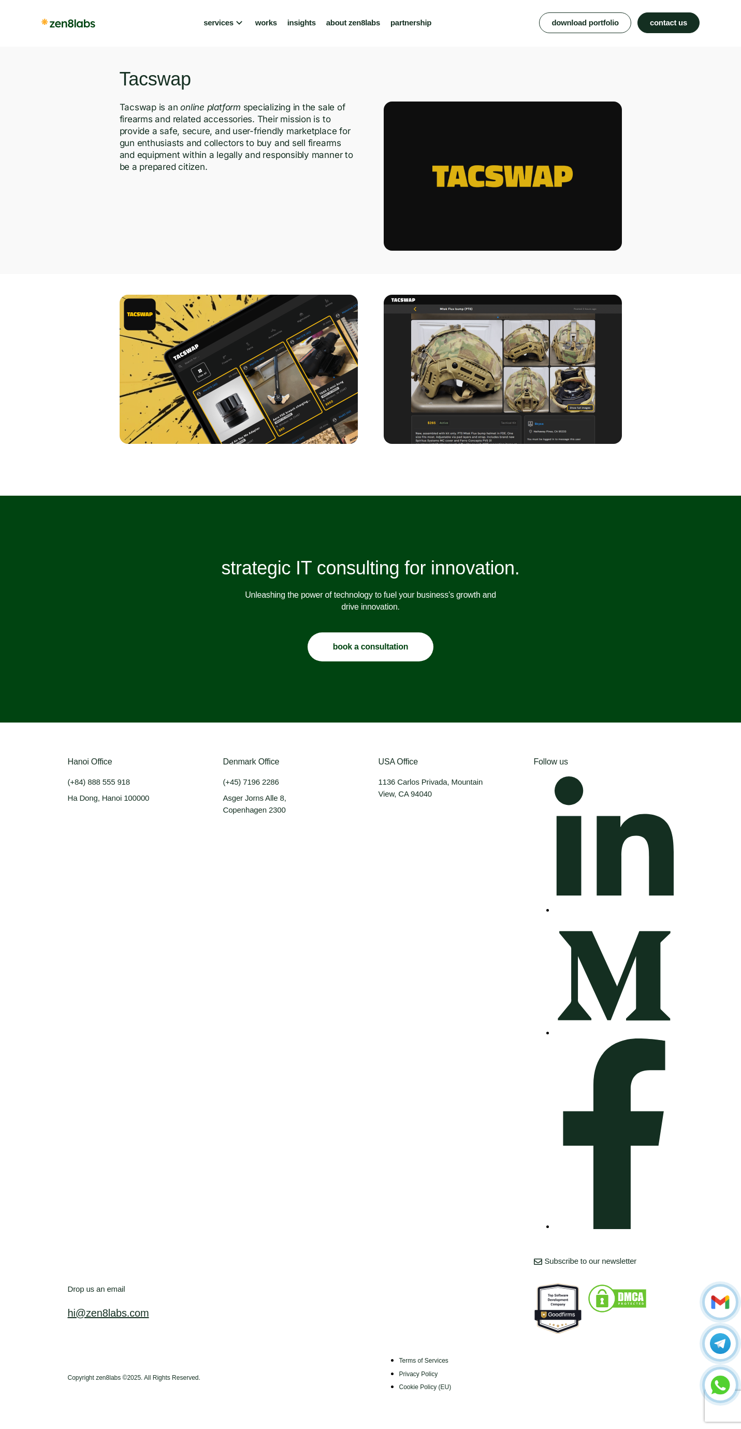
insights (301, 22)
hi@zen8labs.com (108, 1313)
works (266, 22)
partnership (410, 22)
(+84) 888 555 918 (99, 781)
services (219, 22)
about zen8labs (353, 22)
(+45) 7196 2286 (251, 781)
